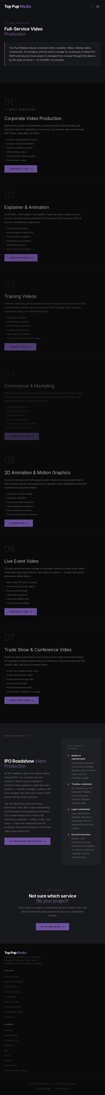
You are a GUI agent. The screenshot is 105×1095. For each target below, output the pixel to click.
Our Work (8, 1030)
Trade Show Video (21, 701)
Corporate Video (20, 169)
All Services (9, 1017)
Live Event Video (20, 612)
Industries (8, 1045)
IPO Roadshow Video (13, 1012)
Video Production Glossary (16, 1070)
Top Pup (17, 6)
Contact (7, 1060)
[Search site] (92, 6)
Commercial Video (12, 992)
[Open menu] (98, 6)
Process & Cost (11, 1040)
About (7, 1055)
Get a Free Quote (52, 927)
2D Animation (18, 524)
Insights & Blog (10, 1035)
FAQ (6, 1050)
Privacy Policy (10, 1065)
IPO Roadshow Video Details (27, 841)
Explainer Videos (21, 259)
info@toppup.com (63, 1089)
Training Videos (20, 349)
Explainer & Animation (13, 982)
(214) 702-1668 (44, 1089)
